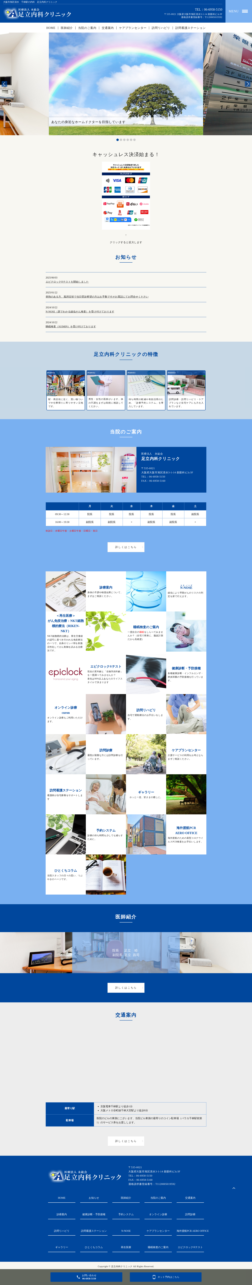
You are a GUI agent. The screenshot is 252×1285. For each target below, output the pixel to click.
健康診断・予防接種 (93, 1214)
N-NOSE (126, 1231)
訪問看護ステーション (190, 27)
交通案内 (108, 27)
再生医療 (126, 1247)
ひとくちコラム (94, 1247)
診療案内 (62, 1214)
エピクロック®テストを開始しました (67, 281)
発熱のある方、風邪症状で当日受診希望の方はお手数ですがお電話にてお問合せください (97, 296)
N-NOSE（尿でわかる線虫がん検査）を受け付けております (80, 311)
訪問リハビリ (161, 27)
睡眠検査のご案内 (158, 1247)
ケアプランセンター (132, 27)
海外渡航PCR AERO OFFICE (190, 1231)
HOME (50, 27)
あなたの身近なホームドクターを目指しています (88, 122)
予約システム (126, 1214)
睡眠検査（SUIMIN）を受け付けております (71, 326)
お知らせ (94, 1197)
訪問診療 (190, 1214)
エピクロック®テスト (190, 1247)
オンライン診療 (158, 1214)
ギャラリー (61, 1247)
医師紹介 (67, 27)
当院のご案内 (87, 27)
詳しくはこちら (126, 547)
